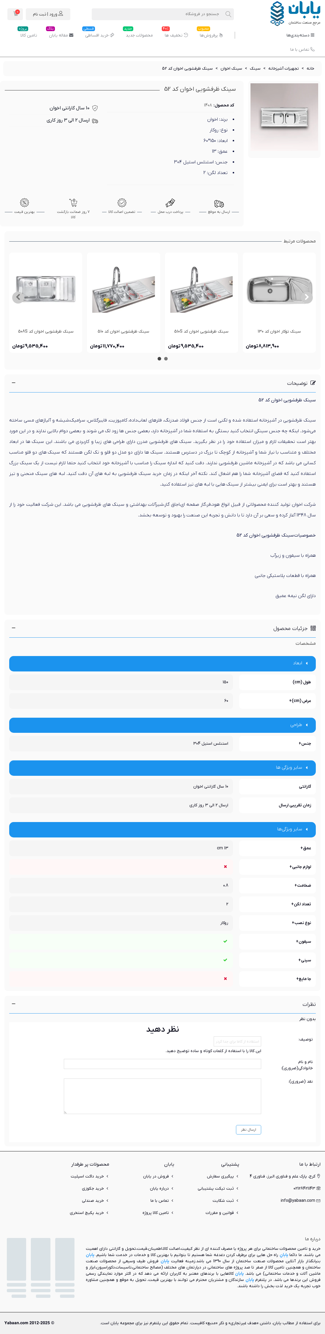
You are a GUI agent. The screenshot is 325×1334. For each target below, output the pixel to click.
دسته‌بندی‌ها (300, 35)
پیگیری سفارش (223, 1176)
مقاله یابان (59, 33)
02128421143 (307, 1188)
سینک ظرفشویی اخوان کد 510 (123, 331)
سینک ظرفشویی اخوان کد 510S (201, 331)
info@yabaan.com (301, 1201)
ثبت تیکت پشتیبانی (218, 1188)
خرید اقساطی (98, 33)
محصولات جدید (138, 33)
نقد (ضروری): (300, 1081)
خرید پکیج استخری (89, 1213)
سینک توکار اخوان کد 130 (279, 331)
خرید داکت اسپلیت (90, 1176)
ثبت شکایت (226, 1201)
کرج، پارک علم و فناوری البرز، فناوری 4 (285, 1176)
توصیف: (306, 1039)
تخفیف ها (175, 33)
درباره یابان (162, 1188)
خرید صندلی (95, 1201)
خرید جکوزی (95, 1188)
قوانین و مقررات (222, 1213)
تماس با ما (302, 49)
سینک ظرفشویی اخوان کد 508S (46, 331)
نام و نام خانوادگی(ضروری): (297, 1065)
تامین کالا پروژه (158, 1213)
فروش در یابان (158, 1176)
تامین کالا (27, 33)
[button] (307, 298)
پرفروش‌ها (210, 33)
